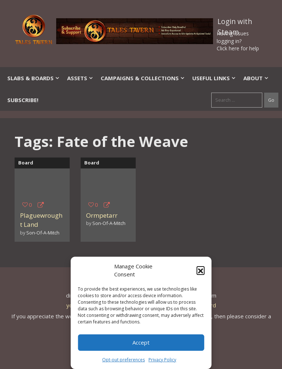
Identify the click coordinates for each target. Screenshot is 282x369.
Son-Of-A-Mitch (42, 232)
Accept (141, 342)
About (256, 78)
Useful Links (214, 78)
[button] (200, 270)
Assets (80, 78)
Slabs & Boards (33, 78)
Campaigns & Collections (143, 78)
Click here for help (238, 48)
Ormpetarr (101, 215)
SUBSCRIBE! (22, 100)
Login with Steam (234, 23)
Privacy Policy (162, 360)
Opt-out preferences (123, 360)
